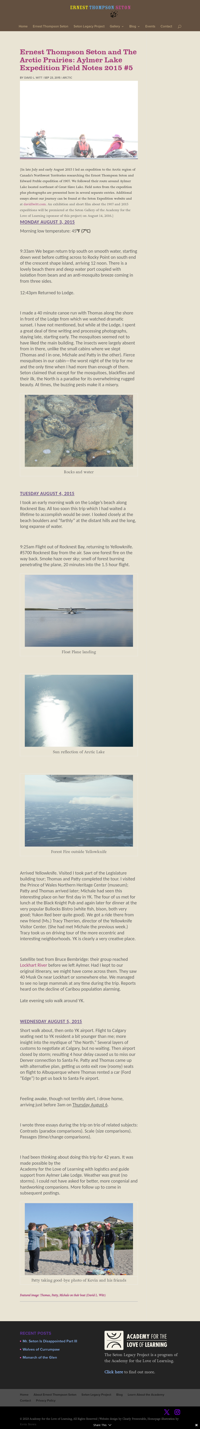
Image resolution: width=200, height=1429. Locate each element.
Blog (132, 26)
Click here (113, 1372)
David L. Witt (33, 77)
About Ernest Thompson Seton (55, 1395)
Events (150, 26)
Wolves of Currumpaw (41, 1349)
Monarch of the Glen (40, 1357)
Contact (166, 26)
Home (23, 26)
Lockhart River (33, 965)
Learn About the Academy (146, 1395)
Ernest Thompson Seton (50, 26)
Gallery (115, 26)
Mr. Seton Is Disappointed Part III (50, 1341)
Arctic (67, 77)
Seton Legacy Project (89, 26)
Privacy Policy (45, 1401)
